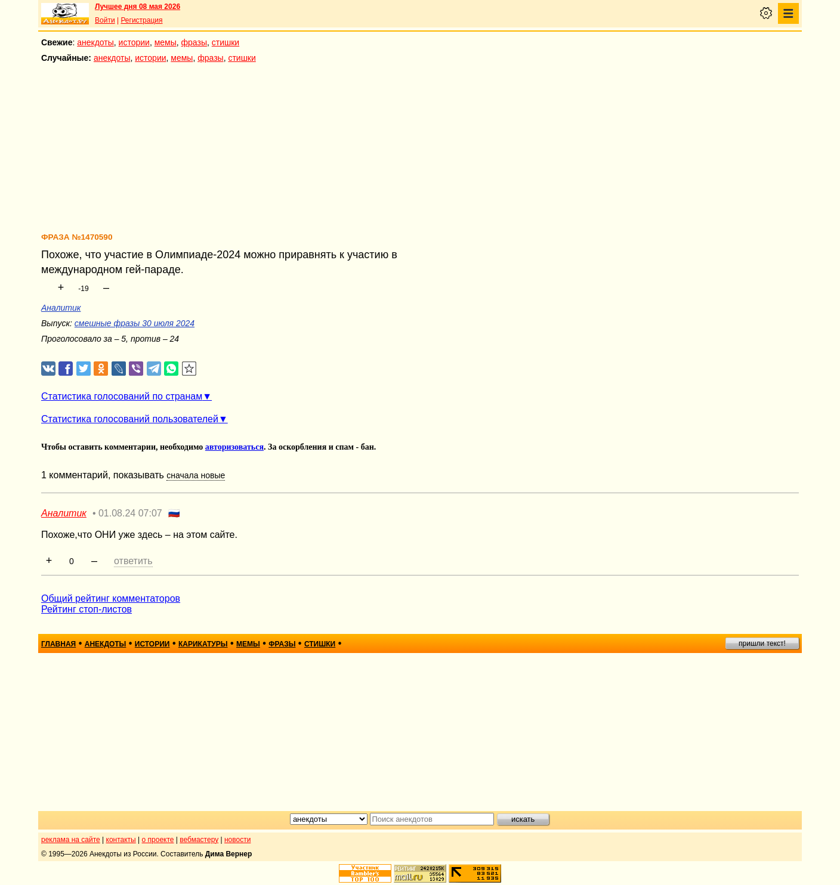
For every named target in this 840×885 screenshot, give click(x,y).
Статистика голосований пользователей (129, 419)
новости (237, 840)
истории (134, 42)
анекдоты (95, 42)
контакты (121, 840)
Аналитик (61, 307)
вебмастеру (199, 840)
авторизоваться (234, 446)
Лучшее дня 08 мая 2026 (137, 6)
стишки (225, 42)
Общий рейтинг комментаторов (110, 598)
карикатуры (203, 644)
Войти (105, 20)
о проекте (158, 840)
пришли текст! (762, 643)
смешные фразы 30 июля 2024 (134, 323)
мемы (166, 42)
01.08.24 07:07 (130, 513)
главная (58, 644)
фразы (194, 42)
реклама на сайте (70, 840)
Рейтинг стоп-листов (86, 609)
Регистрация (141, 20)
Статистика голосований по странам (121, 396)
